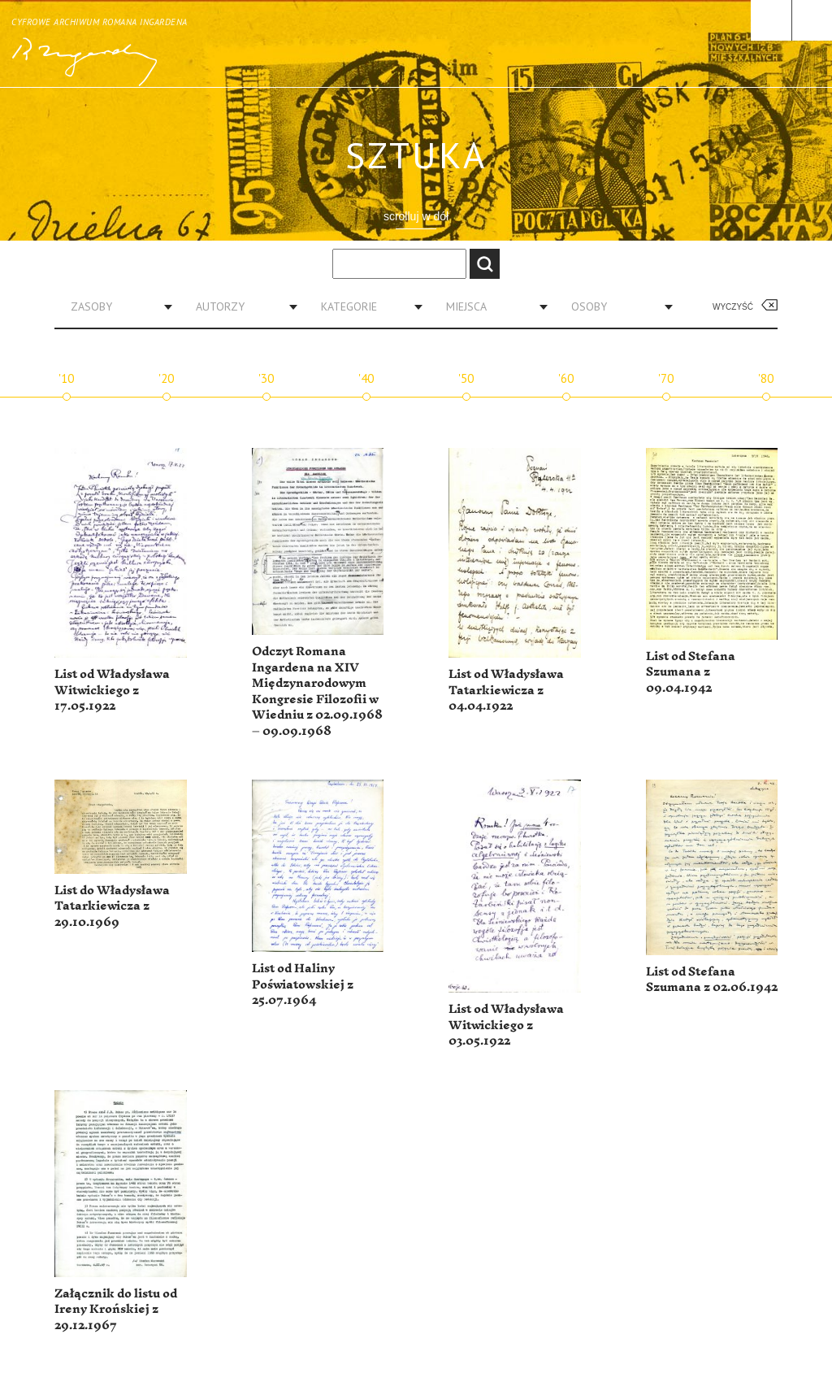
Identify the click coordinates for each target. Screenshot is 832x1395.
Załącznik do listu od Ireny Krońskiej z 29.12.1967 (115, 1310)
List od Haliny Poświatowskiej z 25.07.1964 (302, 984)
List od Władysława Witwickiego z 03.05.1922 (506, 1025)
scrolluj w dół (416, 216)
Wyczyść (733, 306)
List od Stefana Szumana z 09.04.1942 (690, 672)
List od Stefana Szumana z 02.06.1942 (712, 980)
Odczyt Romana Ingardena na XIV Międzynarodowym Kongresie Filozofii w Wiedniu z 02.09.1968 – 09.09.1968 (317, 691)
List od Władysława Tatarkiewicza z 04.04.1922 (506, 690)
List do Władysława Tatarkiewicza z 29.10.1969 (112, 906)
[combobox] (115, 306)
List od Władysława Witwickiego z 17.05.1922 (112, 690)
